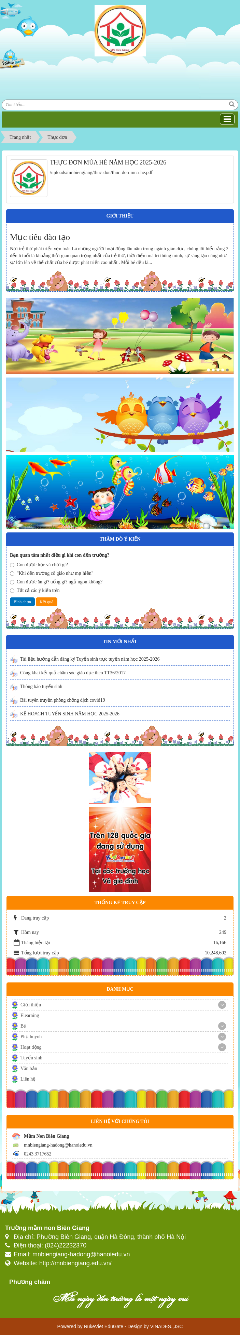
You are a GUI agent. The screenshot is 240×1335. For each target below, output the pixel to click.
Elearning (29, 1015)
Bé (23, 1026)
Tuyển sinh (31, 1057)
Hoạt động (31, 1047)
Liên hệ (28, 1079)
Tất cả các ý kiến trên (34, 590)
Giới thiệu (30, 1004)
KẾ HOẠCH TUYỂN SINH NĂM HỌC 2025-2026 (69, 713)
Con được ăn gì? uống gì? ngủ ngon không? (56, 581)
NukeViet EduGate (103, 1326)
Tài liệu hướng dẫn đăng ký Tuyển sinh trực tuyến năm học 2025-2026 (89, 659)
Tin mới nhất (120, 641)
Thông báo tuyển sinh (41, 686)
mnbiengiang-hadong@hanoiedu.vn (58, 1145)
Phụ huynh (31, 1036)
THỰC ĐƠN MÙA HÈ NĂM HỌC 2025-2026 (108, 162)
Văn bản (28, 1068)
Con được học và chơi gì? (39, 564)
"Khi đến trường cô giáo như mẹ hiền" (52, 573)
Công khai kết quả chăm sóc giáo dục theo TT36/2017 (73, 672)
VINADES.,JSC (166, 1326)
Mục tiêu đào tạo (40, 237)
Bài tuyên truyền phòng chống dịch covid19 (62, 700)
